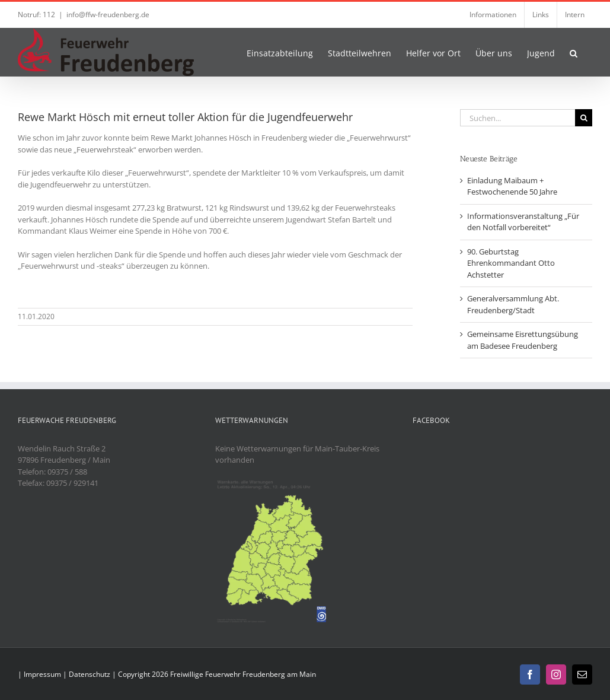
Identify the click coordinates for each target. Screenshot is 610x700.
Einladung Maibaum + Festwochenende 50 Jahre (512, 186)
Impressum (42, 674)
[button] (573, 52)
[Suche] (583, 117)
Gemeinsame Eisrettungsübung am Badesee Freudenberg (522, 340)
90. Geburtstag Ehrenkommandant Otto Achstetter (511, 263)
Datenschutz (89, 674)
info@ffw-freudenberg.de (107, 14)
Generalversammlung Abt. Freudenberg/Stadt (513, 304)
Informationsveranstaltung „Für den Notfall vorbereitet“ (523, 222)
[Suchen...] (517, 117)
